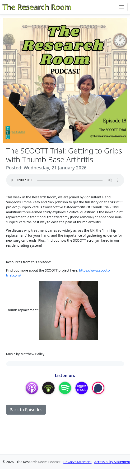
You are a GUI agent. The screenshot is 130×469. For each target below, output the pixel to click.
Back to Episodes (26, 409)
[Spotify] (65, 387)
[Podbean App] (48, 387)
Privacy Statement (77, 461)
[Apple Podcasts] (31, 387)
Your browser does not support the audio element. (65, 180)
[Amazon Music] (81, 387)
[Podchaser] (98, 387)
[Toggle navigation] (121, 7)
